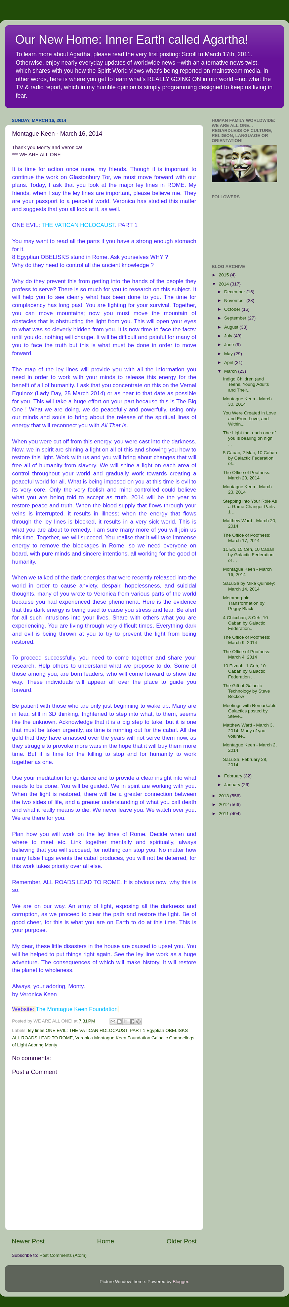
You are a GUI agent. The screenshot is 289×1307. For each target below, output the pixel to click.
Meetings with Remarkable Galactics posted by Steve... (250, 711)
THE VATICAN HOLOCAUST (78, 225)
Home (105, 1241)
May (229, 353)
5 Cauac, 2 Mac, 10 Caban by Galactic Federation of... (250, 458)
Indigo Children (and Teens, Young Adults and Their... (246, 384)
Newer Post (28, 1241)
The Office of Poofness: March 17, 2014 (247, 538)
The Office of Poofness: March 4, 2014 (247, 654)
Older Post (182, 1241)
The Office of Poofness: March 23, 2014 (247, 475)
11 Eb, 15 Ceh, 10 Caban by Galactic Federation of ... (248, 555)
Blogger (180, 1281)
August (232, 327)
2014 (224, 284)
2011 (224, 813)
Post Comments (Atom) (63, 1255)
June (229, 344)
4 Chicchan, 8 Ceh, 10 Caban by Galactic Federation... (245, 623)
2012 (224, 804)
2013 (224, 795)
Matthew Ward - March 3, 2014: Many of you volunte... (248, 730)
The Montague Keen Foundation (77, 1009)
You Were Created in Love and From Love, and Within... (249, 418)
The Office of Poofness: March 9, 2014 (247, 640)
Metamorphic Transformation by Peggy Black (243, 603)
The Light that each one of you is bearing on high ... (249, 438)
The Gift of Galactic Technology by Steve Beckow (246, 691)
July (229, 335)
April (229, 362)
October (233, 309)
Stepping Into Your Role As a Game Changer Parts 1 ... (250, 506)
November (235, 300)
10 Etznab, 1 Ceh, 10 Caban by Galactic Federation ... (244, 671)
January (233, 784)
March (231, 371)
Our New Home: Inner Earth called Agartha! (131, 39)
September (236, 318)
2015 (224, 274)
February (234, 775)
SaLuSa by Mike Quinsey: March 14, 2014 (249, 586)
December (235, 291)
